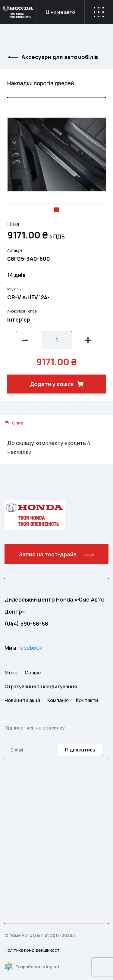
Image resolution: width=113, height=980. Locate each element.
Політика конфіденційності (33, 950)
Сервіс (33, 672)
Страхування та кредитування (41, 686)
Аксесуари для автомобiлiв (52, 57)
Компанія (58, 700)
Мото (11, 672)
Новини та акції (22, 700)
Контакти (87, 700)
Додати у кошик (56, 383)
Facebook (29, 647)
